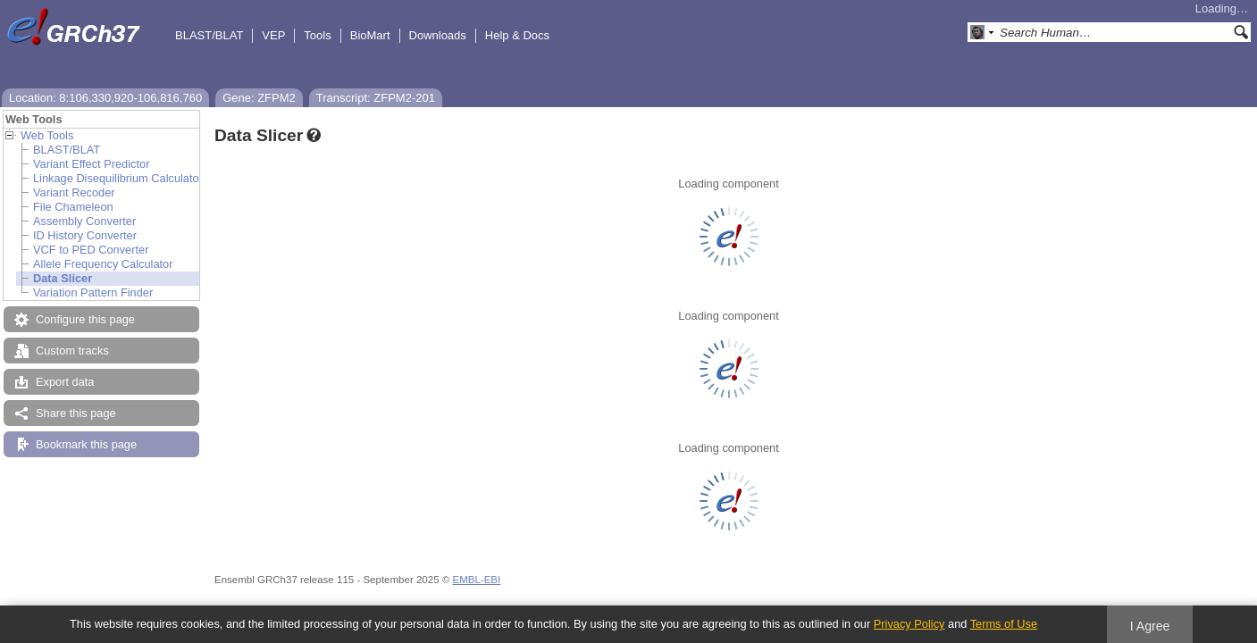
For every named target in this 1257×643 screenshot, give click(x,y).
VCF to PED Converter (90, 249)
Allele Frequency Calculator (102, 264)
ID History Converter (85, 235)
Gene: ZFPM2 (259, 97)
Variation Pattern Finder (93, 292)
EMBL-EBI (476, 579)
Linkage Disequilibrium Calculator (118, 178)
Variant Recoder (74, 192)
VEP (273, 35)
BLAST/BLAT (209, 35)
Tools (317, 35)
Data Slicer (62, 278)
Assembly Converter (84, 221)
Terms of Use (1003, 623)
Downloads (437, 35)
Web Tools (47, 135)
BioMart (370, 35)
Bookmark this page (86, 444)
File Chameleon (73, 206)
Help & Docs (517, 35)
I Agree (1150, 626)
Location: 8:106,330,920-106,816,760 (105, 97)
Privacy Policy (909, 623)
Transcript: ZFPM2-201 (375, 97)
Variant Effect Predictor (91, 164)
